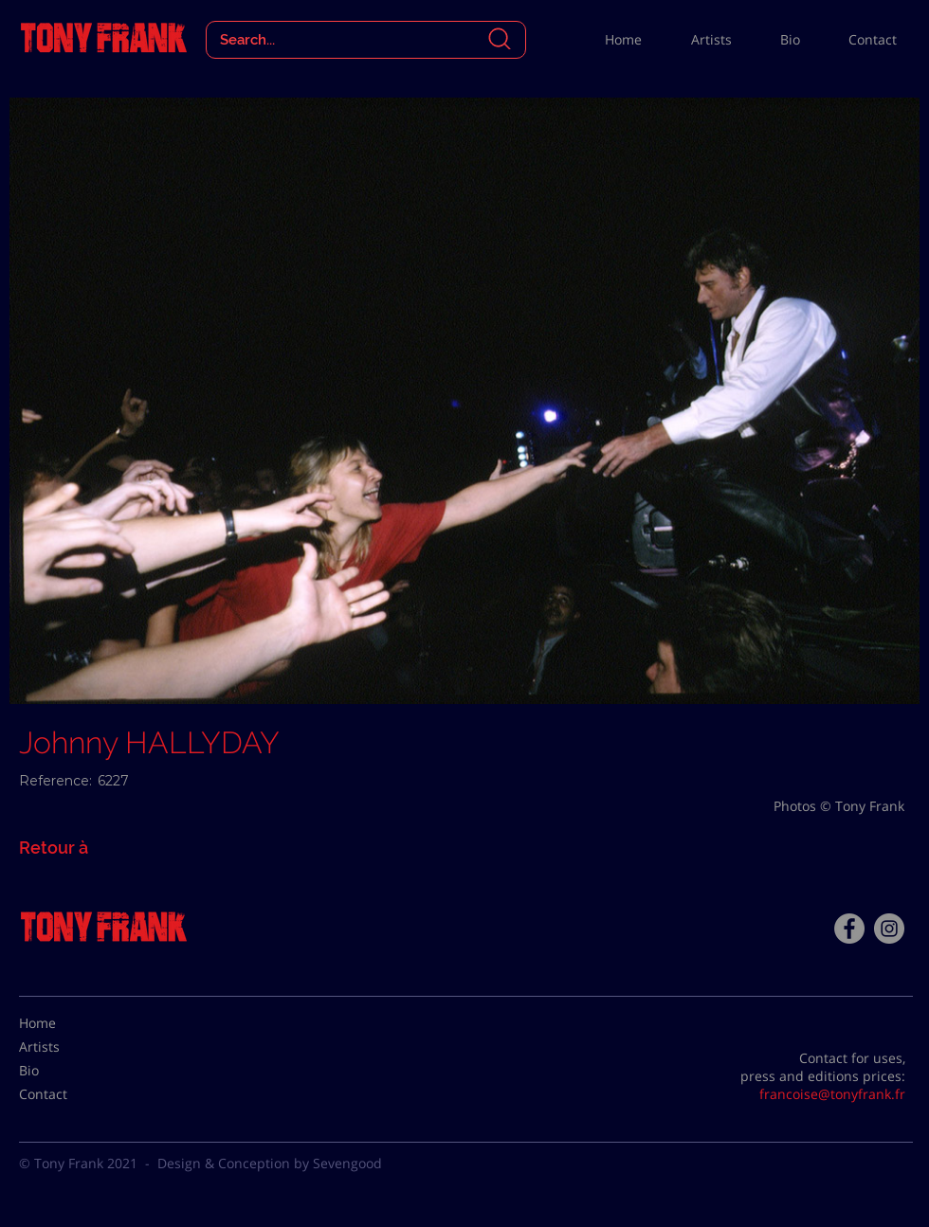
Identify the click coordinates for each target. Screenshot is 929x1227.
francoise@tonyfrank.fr (832, 1094)
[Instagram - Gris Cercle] (889, 928)
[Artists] (66, 1047)
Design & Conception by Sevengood (269, 1163)
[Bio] (66, 1070)
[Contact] (66, 1094)
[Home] (66, 1023)
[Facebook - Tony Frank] (849, 928)
